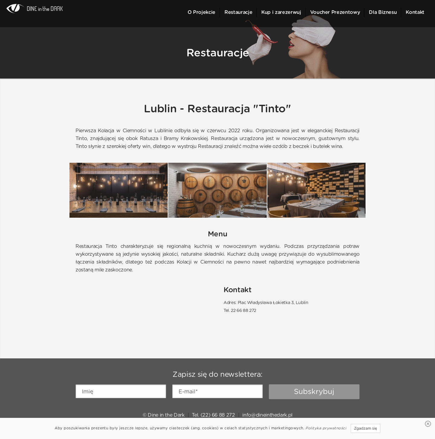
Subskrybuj (314, 391)
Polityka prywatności (325, 428)
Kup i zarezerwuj (281, 12)
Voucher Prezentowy (335, 12)
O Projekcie (201, 12)
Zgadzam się (365, 428)
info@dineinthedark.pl (267, 415)
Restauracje (238, 12)
